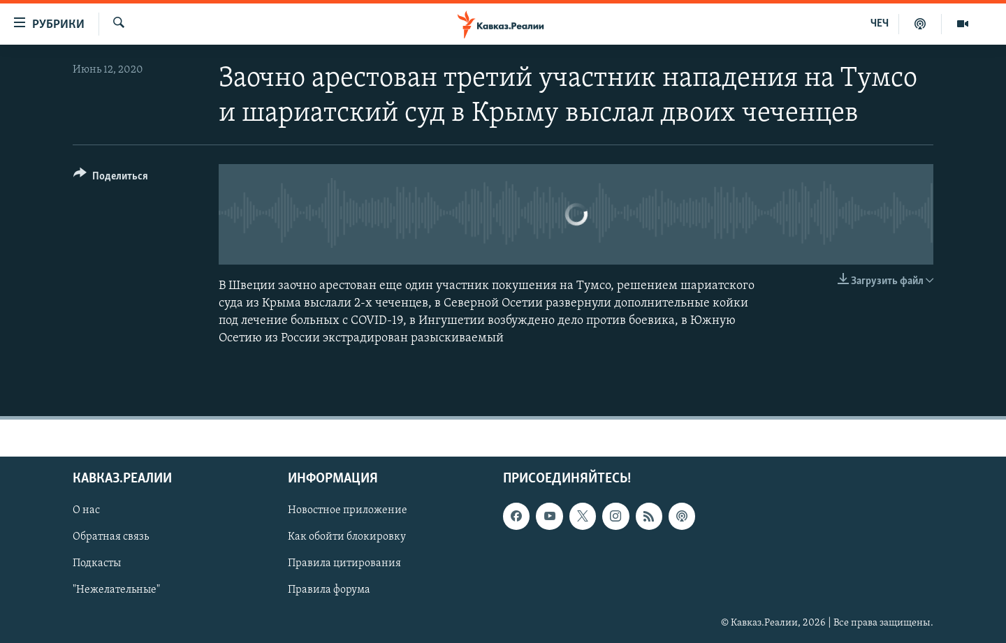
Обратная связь (111, 537)
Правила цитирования (344, 564)
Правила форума (329, 590)
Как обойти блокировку (347, 537)
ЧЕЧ (879, 23)
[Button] (110, 178)
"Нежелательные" (116, 590)
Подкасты (97, 564)
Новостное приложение (347, 511)
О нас (86, 511)
